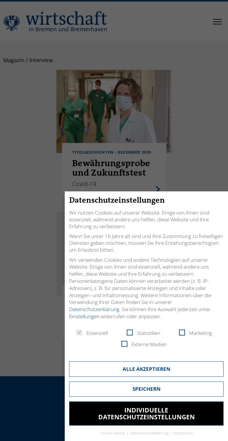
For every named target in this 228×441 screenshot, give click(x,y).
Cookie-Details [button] (113, 433)
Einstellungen (84, 316)
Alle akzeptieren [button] (146, 369)
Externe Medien (144, 344)
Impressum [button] (183, 433)
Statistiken (143, 333)
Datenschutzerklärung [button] (149, 433)
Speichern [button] (146, 388)
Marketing (195, 333)
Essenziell (92, 333)
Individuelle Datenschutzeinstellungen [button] (146, 413)
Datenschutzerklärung (94, 309)
